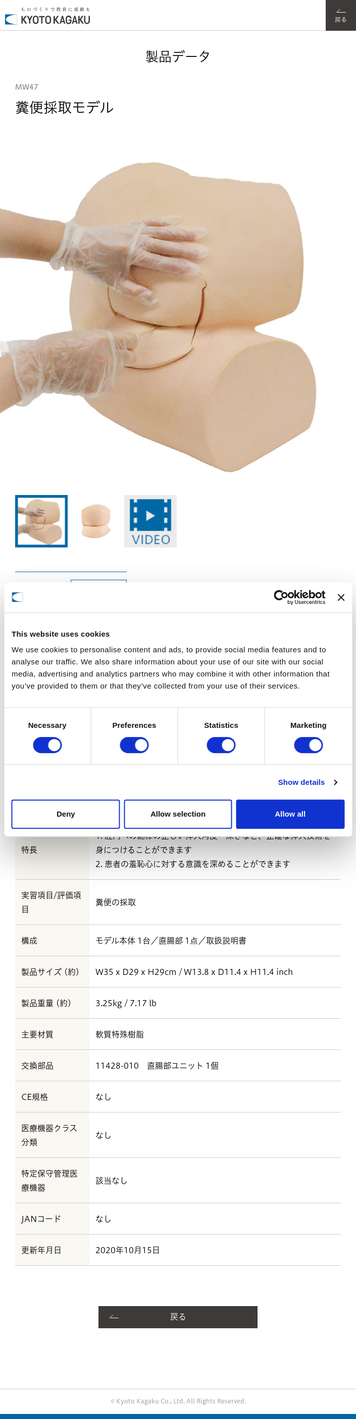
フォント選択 (309, 7)
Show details (301, 782)
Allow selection (178, 814)
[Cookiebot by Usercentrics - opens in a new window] (281, 597)
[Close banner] (340, 597)
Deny (66, 814)
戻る (178, 1317)
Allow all (290, 814)
